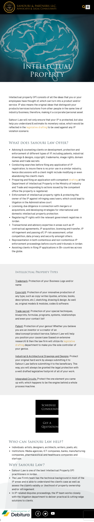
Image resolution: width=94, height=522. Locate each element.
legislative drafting (36, 127)
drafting (73, 179)
